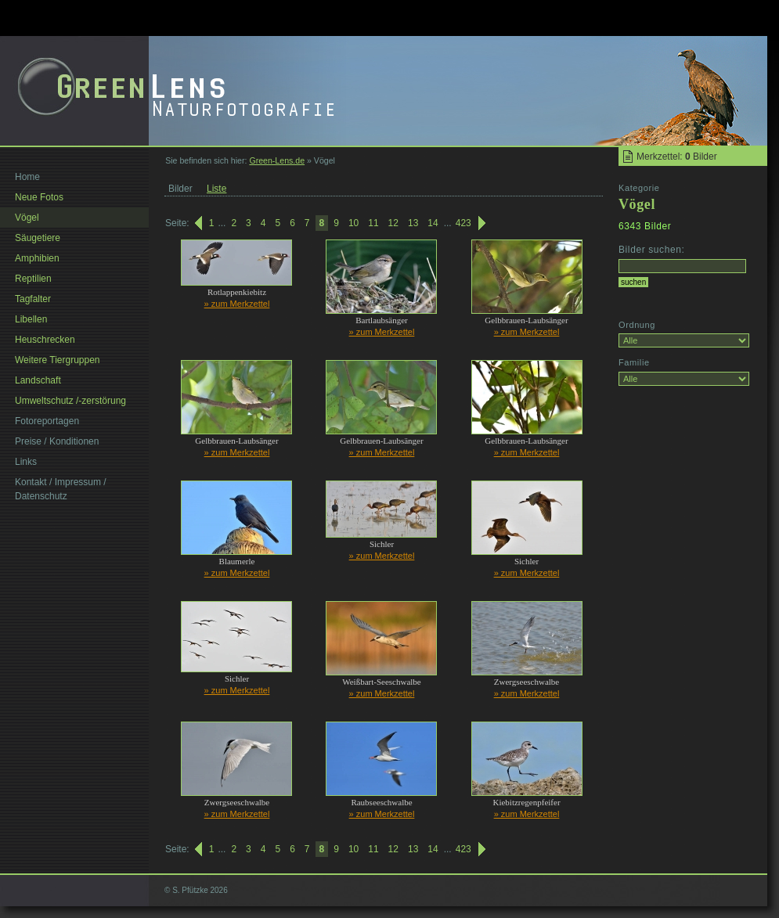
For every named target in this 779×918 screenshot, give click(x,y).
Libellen (31, 319)
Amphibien (37, 258)
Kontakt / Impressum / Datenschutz (60, 489)
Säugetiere (37, 237)
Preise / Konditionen (57, 441)
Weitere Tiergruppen (57, 360)
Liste (216, 188)
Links (26, 461)
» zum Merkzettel (237, 303)
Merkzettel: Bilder (677, 156)
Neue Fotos (39, 197)
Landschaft (38, 380)
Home (27, 176)
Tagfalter (33, 298)
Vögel (27, 217)
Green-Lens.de (277, 160)
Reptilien (33, 278)
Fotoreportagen (47, 421)
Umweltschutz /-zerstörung (70, 400)
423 (463, 223)
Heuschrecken (45, 339)
